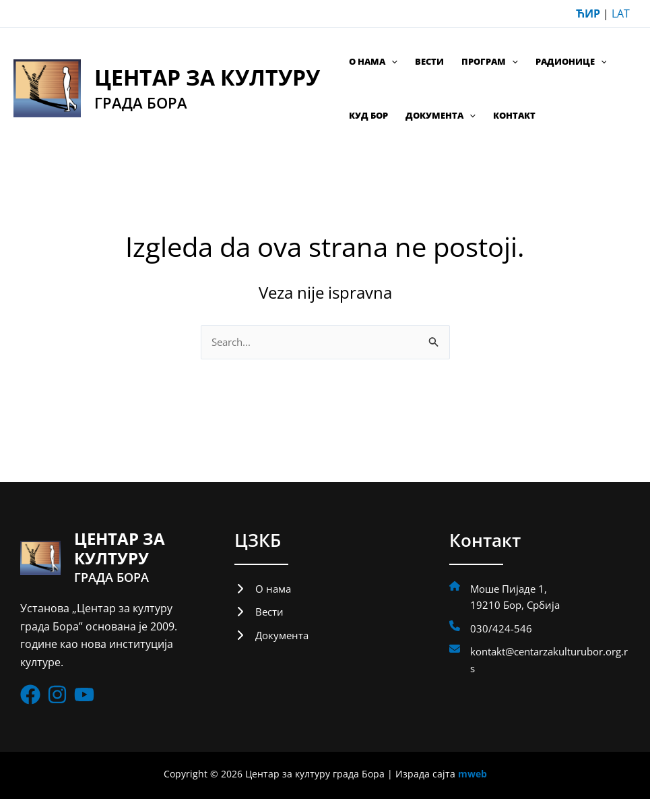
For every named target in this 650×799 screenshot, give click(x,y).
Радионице (571, 61)
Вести (429, 61)
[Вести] (260, 613)
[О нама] (263, 589)
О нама (373, 61)
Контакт (514, 115)
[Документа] (273, 638)
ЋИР (588, 13)
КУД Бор (368, 115)
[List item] (30, 694)
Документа (440, 115)
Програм (489, 61)
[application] (391, 61)
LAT (621, 13)
